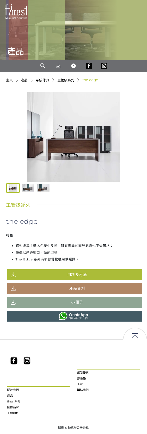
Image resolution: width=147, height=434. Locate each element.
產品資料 (77, 288)
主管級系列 (65, 80)
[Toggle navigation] (139, 11)
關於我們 (13, 390)
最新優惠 (83, 372)
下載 (80, 384)
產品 (24, 80)
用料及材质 (77, 274)
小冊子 (77, 302)
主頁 (9, 80)
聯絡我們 (83, 390)
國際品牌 (13, 407)
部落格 (81, 378)
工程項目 (13, 413)
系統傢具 (42, 80)
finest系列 (13, 401)
